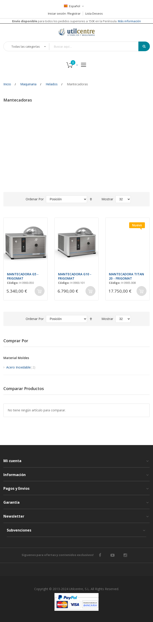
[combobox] (97, 46)
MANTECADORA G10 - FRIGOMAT (74, 276)
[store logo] (76, 32)
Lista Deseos (94, 13)
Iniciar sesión (57, 13)
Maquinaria (28, 84)
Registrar (74, 13)
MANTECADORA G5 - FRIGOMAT (22, 276)
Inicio (7, 84)
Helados (52, 84)
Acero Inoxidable (20, 367)
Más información (129, 21)
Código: (13, 283)
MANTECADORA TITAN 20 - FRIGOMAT (126, 276)
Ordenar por (35, 199)
